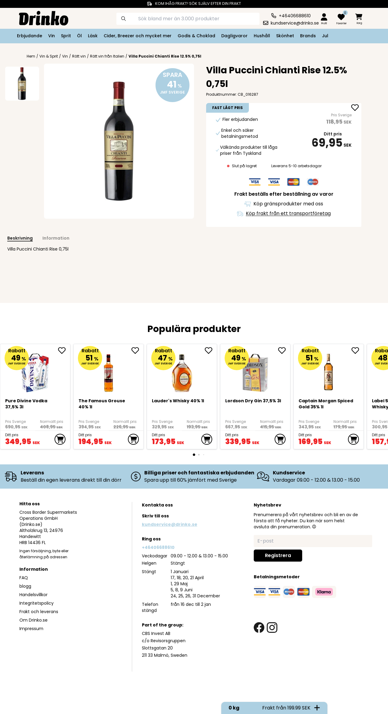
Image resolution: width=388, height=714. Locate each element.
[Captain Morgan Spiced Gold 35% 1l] (329, 371)
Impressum (31, 629)
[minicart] (359, 19)
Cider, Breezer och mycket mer (138, 36)
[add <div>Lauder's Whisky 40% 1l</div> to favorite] (211, 350)
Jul (325, 36)
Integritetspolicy (36, 603)
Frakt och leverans (38, 612)
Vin (51, 36)
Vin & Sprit (48, 56)
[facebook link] (259, 627)
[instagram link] (272, 627)
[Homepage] (39, 17)
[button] (314, 526)
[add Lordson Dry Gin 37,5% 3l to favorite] (284, 350)
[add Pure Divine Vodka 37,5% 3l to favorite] (64, 350)
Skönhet (285, 36)
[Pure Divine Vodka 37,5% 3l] (35, 371)
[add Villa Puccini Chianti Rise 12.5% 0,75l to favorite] (355, 108)
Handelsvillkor (33, 595)
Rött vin (79, 56)
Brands (308, 36)
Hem (31, 56)
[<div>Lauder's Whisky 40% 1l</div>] (182, 371)
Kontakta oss (157, 505)
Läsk (93, 36)
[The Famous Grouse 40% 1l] (108, 371)
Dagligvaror (234, 36)
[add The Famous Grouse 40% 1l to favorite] (137, 350)
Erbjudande (29, 36)
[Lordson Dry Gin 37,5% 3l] (255, 371)
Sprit (66, 36)
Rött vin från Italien (107, 56)
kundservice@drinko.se (169, 524)
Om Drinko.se (33, 620)
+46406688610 (158, 547)
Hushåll (262, 36)
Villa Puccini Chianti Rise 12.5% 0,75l (165, 56)
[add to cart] (60, 439)
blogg (25, 586)
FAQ (23, 578)
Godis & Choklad (196, 36)
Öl (79, 36)
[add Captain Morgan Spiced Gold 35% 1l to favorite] (357, 350)
